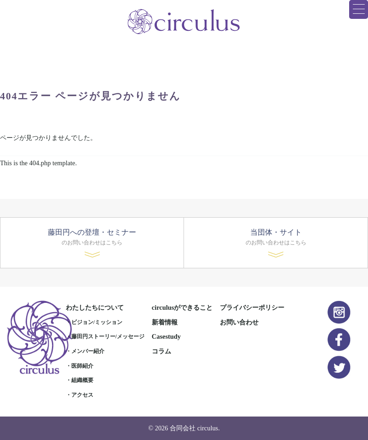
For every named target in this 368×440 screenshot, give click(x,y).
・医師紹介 (79, 366)
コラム (161, 351)
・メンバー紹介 (85, 351)
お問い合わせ (239, 322)
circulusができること (182, 307)
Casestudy (166, 336)
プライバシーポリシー (252, 307)
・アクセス (79, 395)
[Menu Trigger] (358, 9)
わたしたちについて (95, 307)
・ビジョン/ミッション (94, 322)
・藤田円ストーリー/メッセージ (105, 336)
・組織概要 (79, 380)
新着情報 (165, 322)
